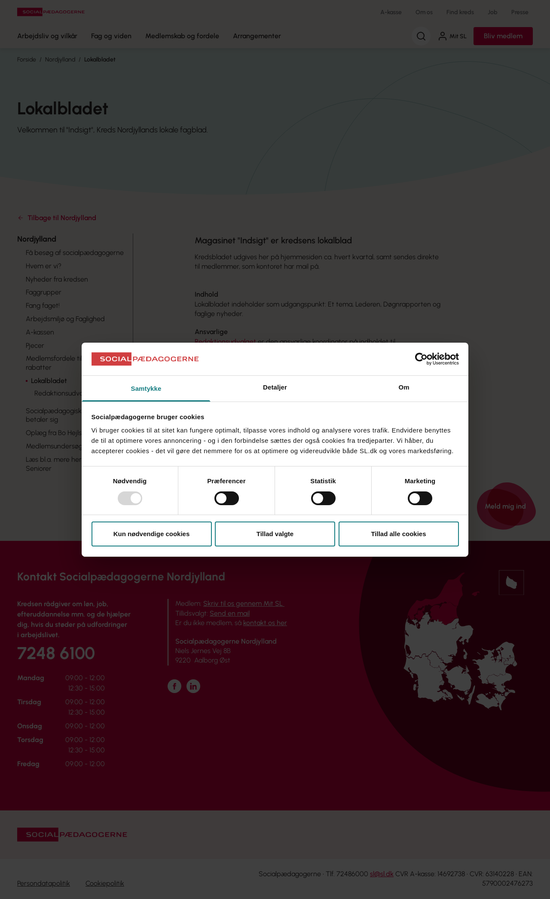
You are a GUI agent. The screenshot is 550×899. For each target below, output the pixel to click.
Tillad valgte (275, 533)
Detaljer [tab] (275, 387)
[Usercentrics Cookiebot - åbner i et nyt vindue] (421, 359)
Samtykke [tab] (146, 388)
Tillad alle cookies (398, 533)
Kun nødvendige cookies (151, 533)
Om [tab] (403, 387)
